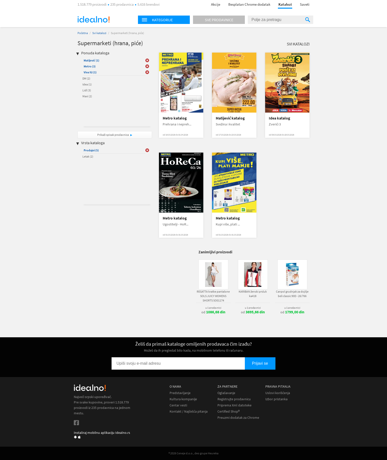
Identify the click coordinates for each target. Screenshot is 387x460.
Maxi (87, 96)
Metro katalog (175, 118)
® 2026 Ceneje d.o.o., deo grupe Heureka (193, 453)
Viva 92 (90, 72)
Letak (87, 156)
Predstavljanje (180, 393)
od (213, 312)
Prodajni (91, 150)
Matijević (91, 60)
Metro (90, 66)
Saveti (305, 4)
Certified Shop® (228, 411)
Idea (87, 84)
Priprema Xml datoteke (234, 405)
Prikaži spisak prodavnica (113, 135)
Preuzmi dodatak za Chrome (238, 418)
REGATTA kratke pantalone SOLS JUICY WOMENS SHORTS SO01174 (213, 296)
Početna (82, 33)
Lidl (86, 90)
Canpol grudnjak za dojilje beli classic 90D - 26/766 (292, 294)
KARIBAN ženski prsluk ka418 (253, 294)
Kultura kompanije (183, 399)
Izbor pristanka (276, 399)
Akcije (215, 4)
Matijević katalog (230, 118)
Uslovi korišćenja (277, 393)
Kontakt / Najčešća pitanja (189, 411)
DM (86, 78)
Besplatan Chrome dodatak (249, 4)
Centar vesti (178, 405)
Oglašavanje (226, 393)
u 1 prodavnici (213, 307)
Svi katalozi (99, 33)
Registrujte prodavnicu (234, 399)
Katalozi (285, 4)
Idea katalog (279, 118)
